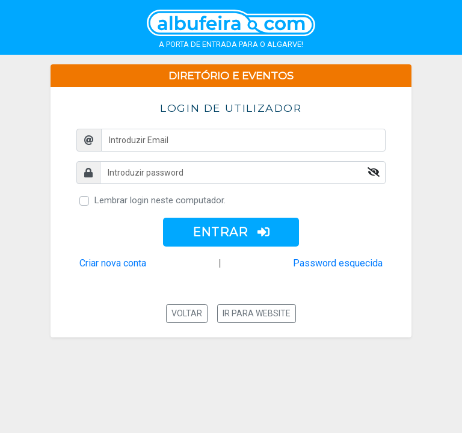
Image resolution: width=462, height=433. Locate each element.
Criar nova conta (112, 263)
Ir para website (257, 313)
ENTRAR (231, 232)
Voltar (186, 313)
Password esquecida (338, 263)
